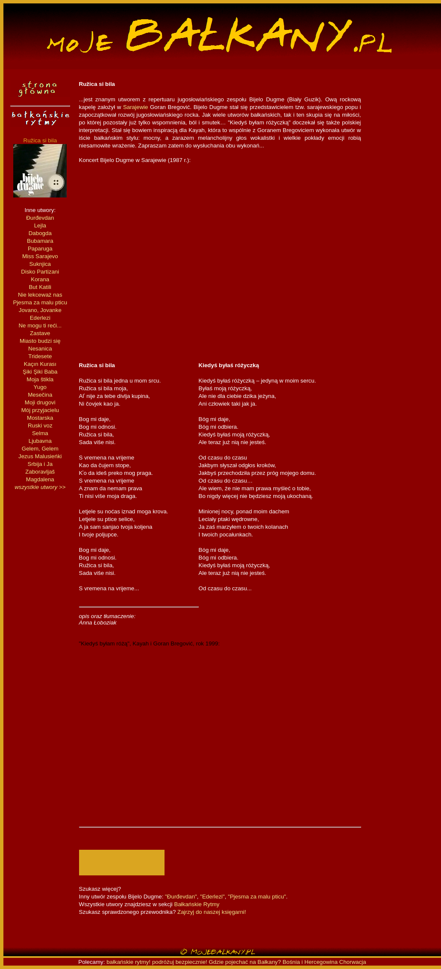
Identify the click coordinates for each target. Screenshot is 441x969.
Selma (40, 433)
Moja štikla (39, 379)
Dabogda (40, 233)
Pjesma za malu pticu (40, 302)
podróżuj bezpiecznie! (179, 962)
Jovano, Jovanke (40, 310)
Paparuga (40, 248)
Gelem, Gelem (40, 448)
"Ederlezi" (212, 896)
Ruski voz (40, 425)
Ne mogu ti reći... (40, 325)
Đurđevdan (40, 218)
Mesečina (40, 395)
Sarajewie (135, 107)
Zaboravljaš (40, 471)
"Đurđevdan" (181, 896)
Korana (40, 279)
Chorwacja (352, 962)
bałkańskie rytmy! (128, 962)
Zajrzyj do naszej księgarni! (211, 912)
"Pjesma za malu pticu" (257, 896)
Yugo (40, 387)
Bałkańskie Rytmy (197, 904)
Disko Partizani (40, 271)
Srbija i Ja (40, 464)
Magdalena (40, 479)
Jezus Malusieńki (40, 456)
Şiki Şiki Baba (40, 371)
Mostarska (40, 418)
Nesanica (40, 348)
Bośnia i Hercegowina (310, 962)
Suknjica (40, 264)
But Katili (40, 287)
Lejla (40, 225)
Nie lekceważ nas (40, 295)
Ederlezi (40, 318)
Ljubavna (40, 441)
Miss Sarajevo (40, 256)
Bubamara (40, 241)
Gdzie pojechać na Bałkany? (246, 962)
